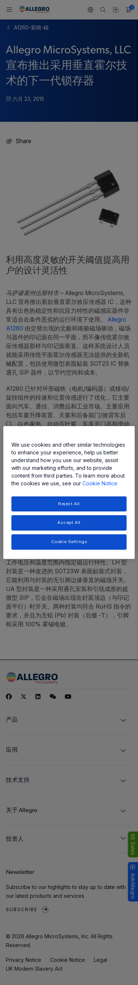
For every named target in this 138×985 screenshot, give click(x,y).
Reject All (69, 503)
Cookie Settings (69, 541)
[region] (68, 492)
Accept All (69, 522)
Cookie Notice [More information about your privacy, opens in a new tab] (99, 483)
